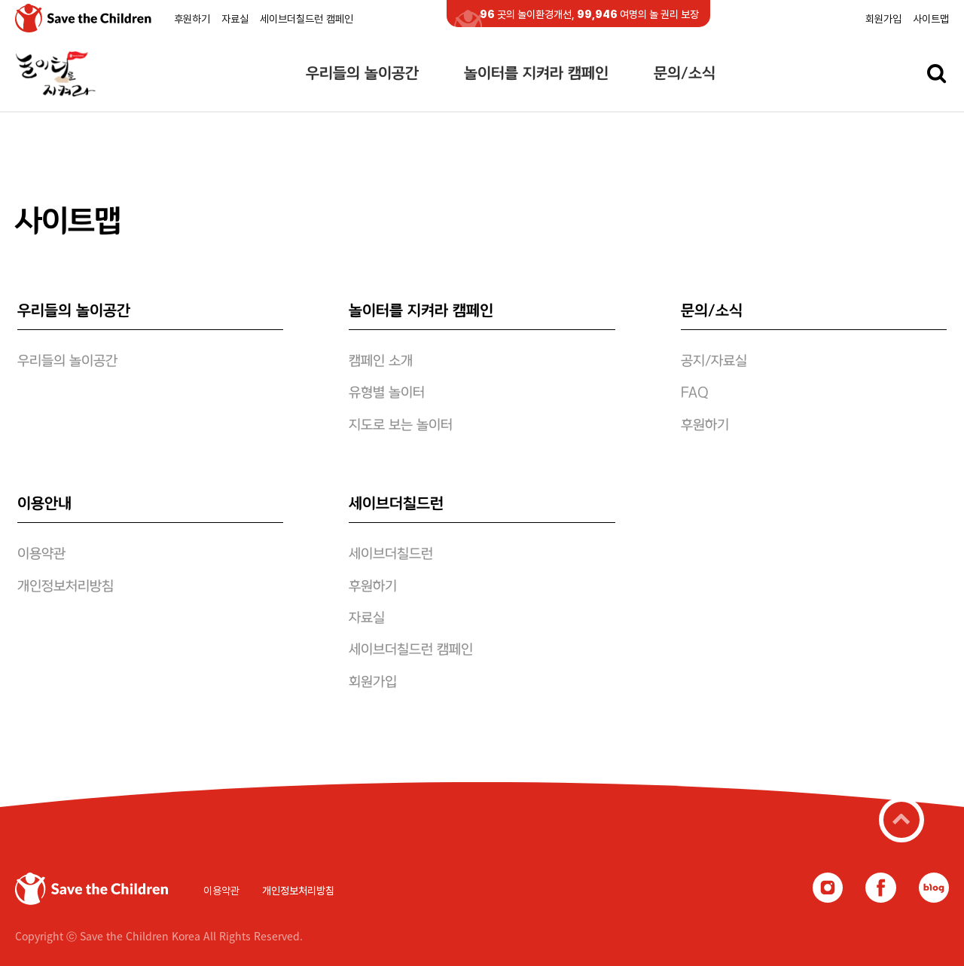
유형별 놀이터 (387, 393)
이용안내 (44, 504)
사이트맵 (931, 18)
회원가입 (883, 18)
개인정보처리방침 (65, 587)
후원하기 (192, 18)
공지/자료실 (714, 361)
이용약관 (41, 554)
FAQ (695, 393)
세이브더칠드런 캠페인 (306, 18)
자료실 (235, 18)
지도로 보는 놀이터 (401, 425)
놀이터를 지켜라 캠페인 (536, 74)
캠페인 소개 (381, 361)
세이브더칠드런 (396, 504)
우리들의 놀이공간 (362, 74)
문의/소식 (684, 74)
